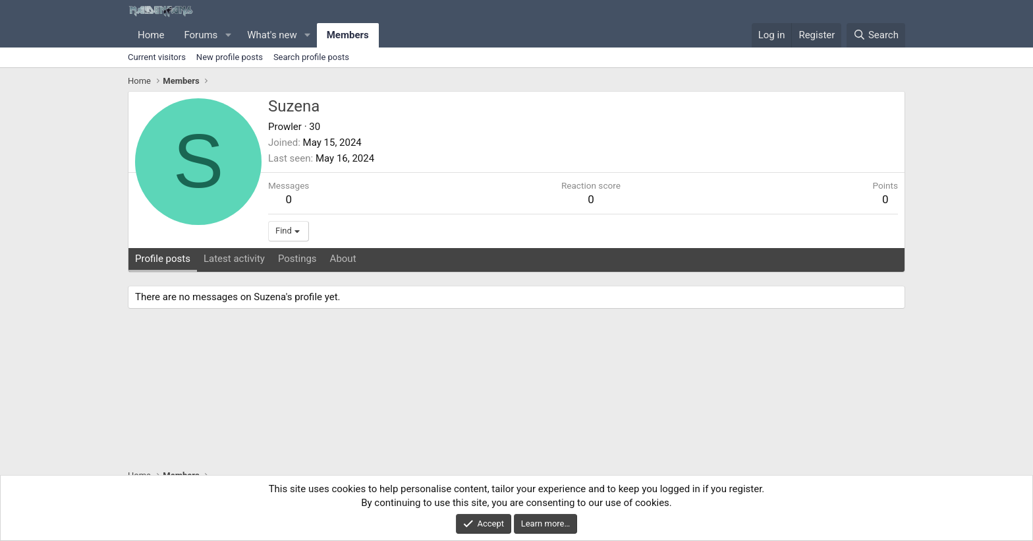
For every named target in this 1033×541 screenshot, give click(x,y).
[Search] (876, 35)
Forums (200, 35)
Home (151, 35)
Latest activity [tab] (234, 259)
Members (348, 35)
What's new (272, 35)
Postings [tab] (297, 259)
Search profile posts (311, 57)
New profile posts (229, 57)
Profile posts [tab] (162, 259)
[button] (228, 35)
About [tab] (343, 259)
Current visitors (157, 57)
